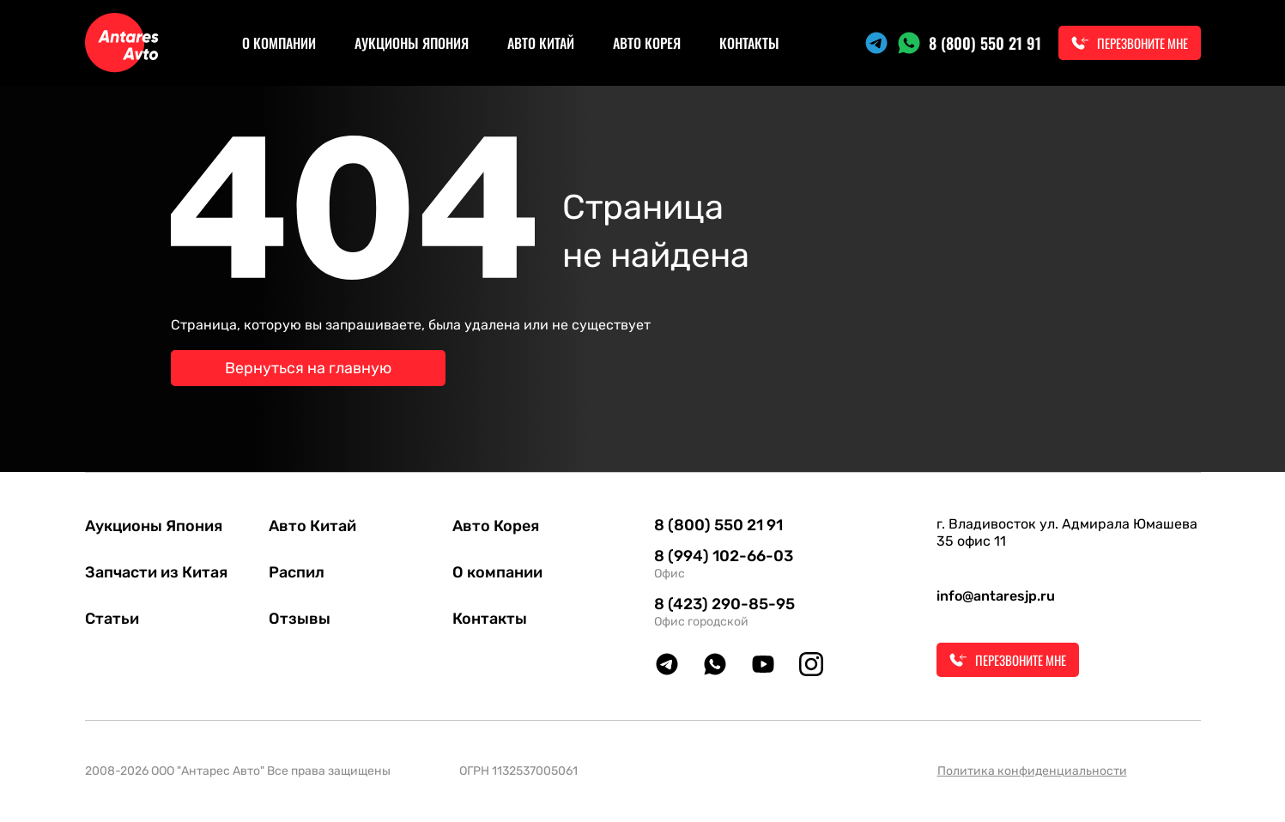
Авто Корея (647, 43)
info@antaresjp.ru (995, 596)
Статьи (112, 618)
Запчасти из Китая (156, 572)
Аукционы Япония (412, 43)
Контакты (749, 43)
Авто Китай (540, 43)
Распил (296, 572)
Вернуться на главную (308, 368)
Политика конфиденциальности (1032, 771)
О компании (279, 43)
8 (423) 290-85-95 (724, 604)
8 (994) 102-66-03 (723, 556)
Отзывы (299, 618)
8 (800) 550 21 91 (985, 43)
